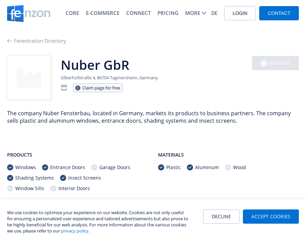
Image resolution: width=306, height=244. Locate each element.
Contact (279, 13)
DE (214, 13)
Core (72, 12)
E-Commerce (102, 12)
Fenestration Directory (36, 40)
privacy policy (75, 231)
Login (240, 13)
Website (275, 63)
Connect (138, 12)
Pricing (167, 12)
